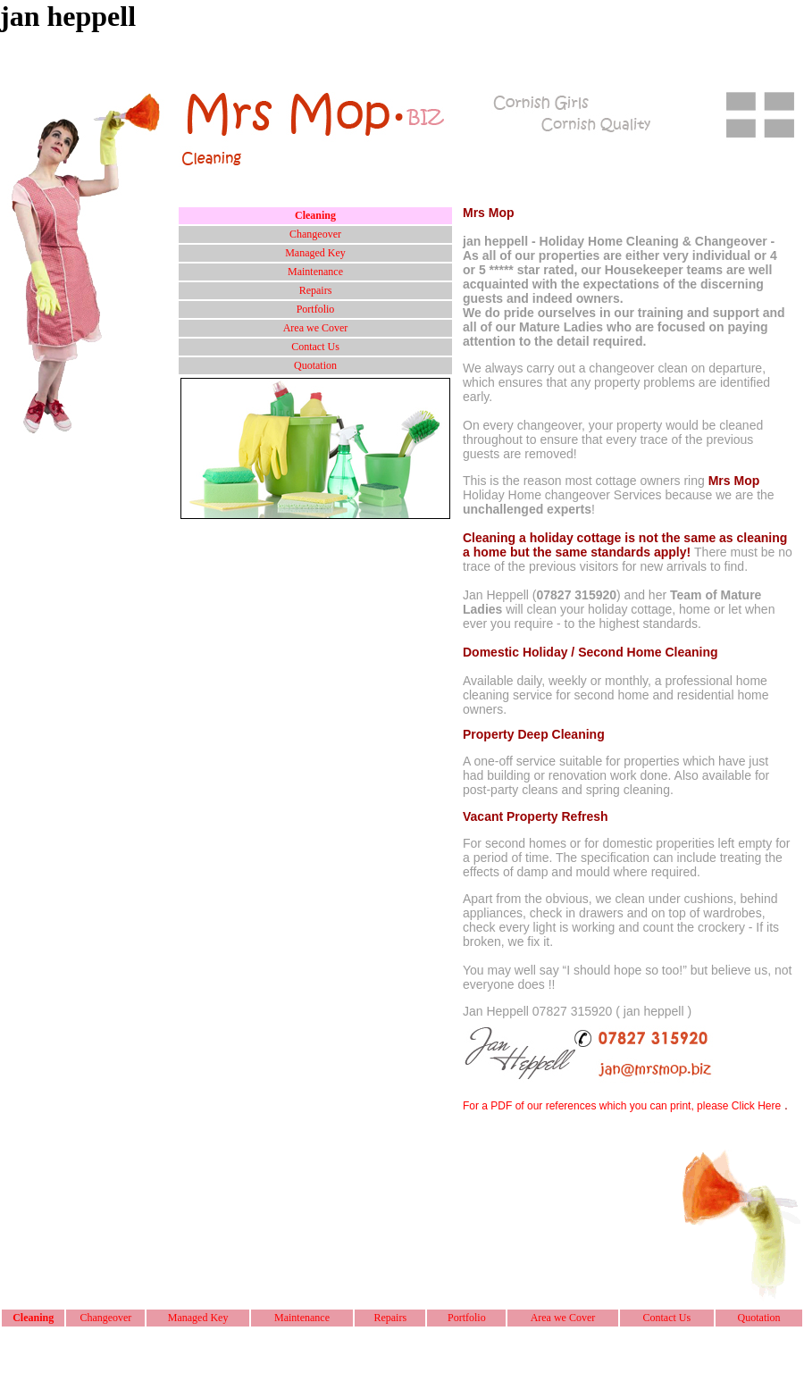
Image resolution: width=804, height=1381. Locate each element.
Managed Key (315, 253)
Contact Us (315, 346)
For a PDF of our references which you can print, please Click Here (622, 1106)
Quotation (315, 365)
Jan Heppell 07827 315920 (537, 1011)
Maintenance (315, 271)
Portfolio (316, 309)
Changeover (315, 234)
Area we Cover (315, 328)
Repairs (315, 290)
